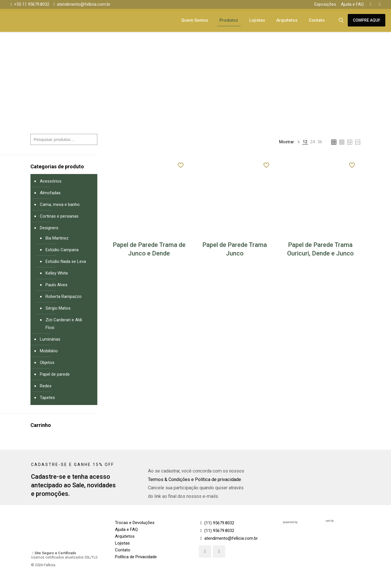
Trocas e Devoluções (135, 522)
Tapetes (47, 397)
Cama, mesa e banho (60, 204)
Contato (122, 550)
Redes (46, 385)
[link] (299, 142)
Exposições (325, 4)
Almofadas (50, 192)
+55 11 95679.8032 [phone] (31, 4)
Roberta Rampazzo (64, 296)
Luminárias (50, 339)
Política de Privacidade (136, 556)
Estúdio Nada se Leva (66, 261)
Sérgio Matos (58, 308)
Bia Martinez (57, 238)
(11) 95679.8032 (216, 522)
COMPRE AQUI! (366, 20)
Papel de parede (55, 374)
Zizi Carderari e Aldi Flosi (64, 323)
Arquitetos (125, 536)
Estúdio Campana (62, 249)
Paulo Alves (56, 284)
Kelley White (57, 273)
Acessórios (50, 181)
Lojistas (122, 543)
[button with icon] (205, 551)
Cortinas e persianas (59, 216)
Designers (49, 227)
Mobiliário (49, 350)
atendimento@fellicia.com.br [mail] (83, 4)
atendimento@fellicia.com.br (228, 538)
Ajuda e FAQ (352, 4)
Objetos (47, 362)
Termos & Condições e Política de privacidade (194, 479)
